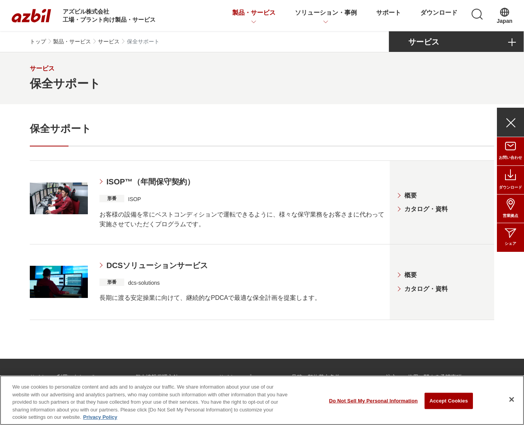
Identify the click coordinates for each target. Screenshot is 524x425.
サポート (388, 12)
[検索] (477, 14)
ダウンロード (438, 12)
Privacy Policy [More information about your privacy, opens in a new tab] (100, 419)
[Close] (511, 401)
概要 (410, 195)
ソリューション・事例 (326, 12)
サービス (109, 41)
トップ (38, 41)
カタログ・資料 (426, 209)
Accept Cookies (449, 402)
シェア (510, 243)
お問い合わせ (510, 157)
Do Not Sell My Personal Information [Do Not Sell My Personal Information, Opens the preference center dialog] (373, 402)
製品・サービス (254, 12)
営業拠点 (510, 215)
